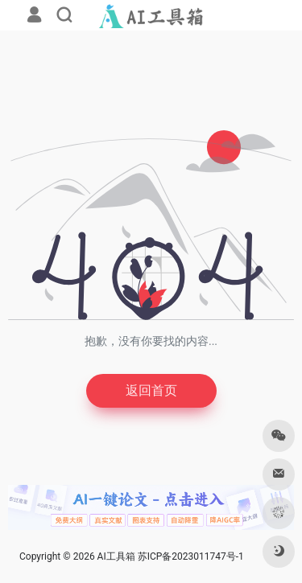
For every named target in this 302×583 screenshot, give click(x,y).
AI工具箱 (116, 556)
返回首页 (151, 390)
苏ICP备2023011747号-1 (191, 556)
